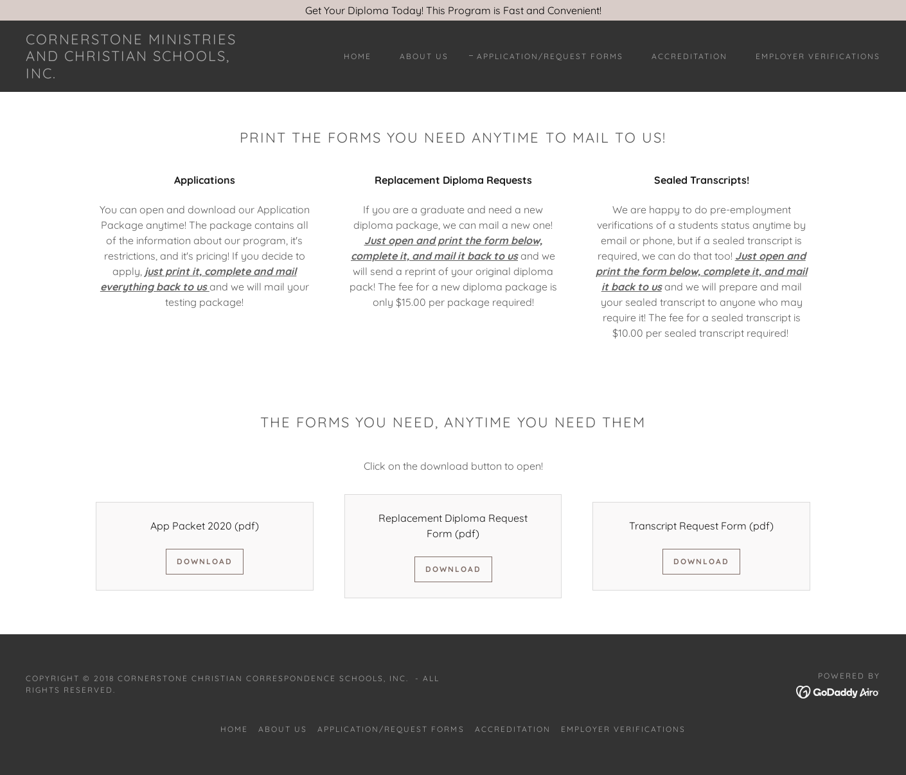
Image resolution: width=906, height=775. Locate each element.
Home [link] (357, 56)
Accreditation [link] (689, 56)
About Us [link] (424, 56)
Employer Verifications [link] (818, 56)
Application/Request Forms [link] (550, 56)
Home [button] (234, 729)
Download (205, 561)
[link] (144, 74)
